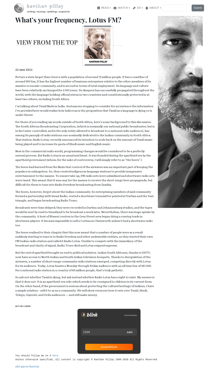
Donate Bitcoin (109, 346)
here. (56, 355)
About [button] (152, 8)
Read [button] (103, 8)
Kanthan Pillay (45, 6)
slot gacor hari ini (27, 366)
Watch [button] (121, 8)
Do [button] (137, 8)
